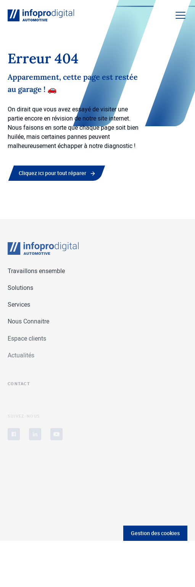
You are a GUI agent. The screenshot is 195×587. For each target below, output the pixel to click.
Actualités (21, 356)
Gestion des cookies (155, 533)
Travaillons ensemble (36, 271)
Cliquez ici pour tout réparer (52, 173)
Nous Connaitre (28, 321)
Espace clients (27, 338)
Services (19, 305)
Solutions (20, 287)
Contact (19, 385)
